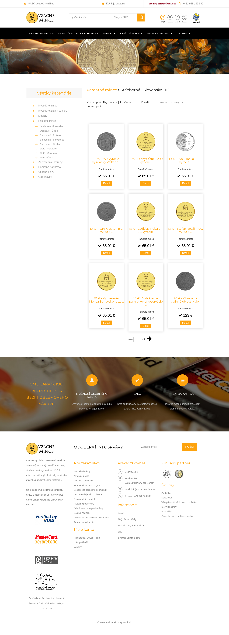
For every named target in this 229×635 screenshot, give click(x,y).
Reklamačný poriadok (84, 498)
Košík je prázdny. (116, 3)
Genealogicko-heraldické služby (177, 515)
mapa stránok (125, 622)
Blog (120, 531)
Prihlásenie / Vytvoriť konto (87, 536)
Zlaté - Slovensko (49, 153)
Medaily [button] (109, 33)
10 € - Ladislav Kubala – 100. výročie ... (146, 230)
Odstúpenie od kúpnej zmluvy (88, 507)
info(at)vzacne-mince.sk (143, 489)
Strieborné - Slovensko (52, 139)
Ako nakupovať (81, 475)
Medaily (42, 115)
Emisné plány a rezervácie (131, 525)
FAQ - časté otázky (127, 519)
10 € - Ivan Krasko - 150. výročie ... (106, 230)
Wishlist (78, 544)
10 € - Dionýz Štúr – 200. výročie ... (146, 160)
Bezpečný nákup (82, 471)
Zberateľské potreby (49, 162)
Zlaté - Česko (47, 157)
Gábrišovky (44, 176)
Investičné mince (47, 105)
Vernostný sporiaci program (87, 484)
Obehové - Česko (49, 130)
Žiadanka (166, 493)
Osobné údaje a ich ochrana (88, 493)
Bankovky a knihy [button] (159, 33)
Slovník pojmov (169, 506)
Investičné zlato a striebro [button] (78, 33)
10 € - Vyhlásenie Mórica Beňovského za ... (106, 299)
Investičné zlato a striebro (52, 110)
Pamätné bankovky (48, 167)
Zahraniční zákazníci (84, 520)
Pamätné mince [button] (131, 33)
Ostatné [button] (183, 33)
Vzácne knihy (45, 171)
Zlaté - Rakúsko (48, 148)
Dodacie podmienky (84, 480)
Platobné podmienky (84, 502)
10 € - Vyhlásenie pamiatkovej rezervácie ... (146, 301)
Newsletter (166, 497)
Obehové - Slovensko (51, 126)
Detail (106, 183)
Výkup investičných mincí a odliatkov (179, 502)
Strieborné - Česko (50, 144)
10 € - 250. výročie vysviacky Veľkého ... (106, 160)
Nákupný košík (81, 540)
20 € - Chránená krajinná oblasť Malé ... (185, 299)
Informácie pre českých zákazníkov (91, 516)
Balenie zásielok (82, 511)
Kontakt (121, 513)
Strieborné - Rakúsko (51, 135)
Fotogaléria (167, 510)
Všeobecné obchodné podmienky (90, 489)
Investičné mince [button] (41, 33)
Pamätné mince (47, 121)
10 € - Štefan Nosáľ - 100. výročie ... (185, 230)
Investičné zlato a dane (129, 537)
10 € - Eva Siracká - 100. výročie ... (185, 160)
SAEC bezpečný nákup (41, 3)
